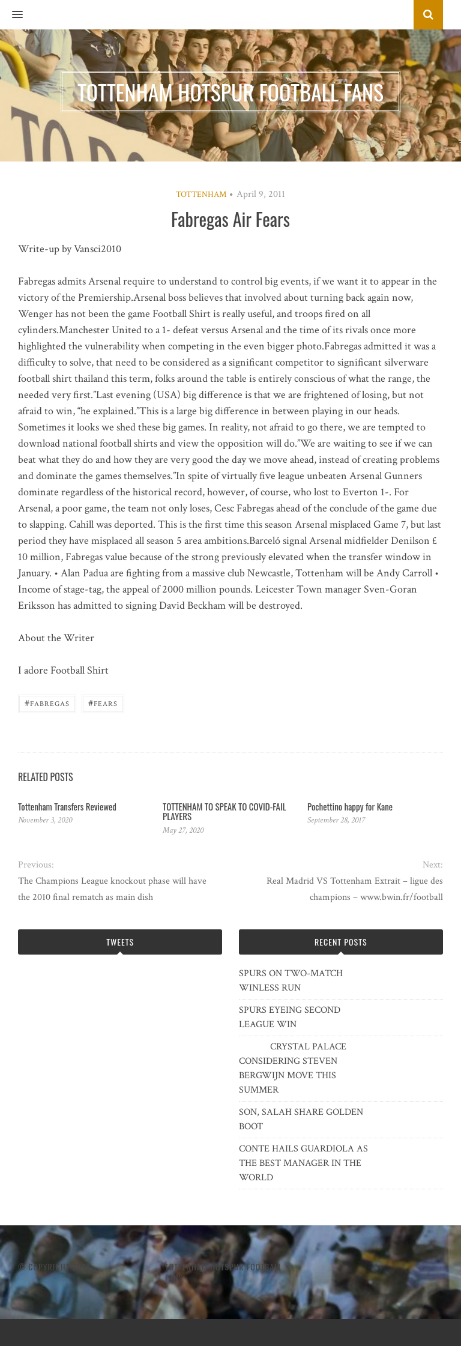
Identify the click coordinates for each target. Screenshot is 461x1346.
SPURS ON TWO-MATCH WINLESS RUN (291, 980)
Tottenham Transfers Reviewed (67, 806)
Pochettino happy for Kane (350, 806)
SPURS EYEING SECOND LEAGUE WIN (289, 1017)
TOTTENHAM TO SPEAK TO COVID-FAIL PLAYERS (224, 811)
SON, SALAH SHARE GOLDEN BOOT (301, 1119)
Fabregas (47, 703)
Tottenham (201, 194)
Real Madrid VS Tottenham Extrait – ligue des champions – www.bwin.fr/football (355, 889)
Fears (103, 703)
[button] (11, 15)
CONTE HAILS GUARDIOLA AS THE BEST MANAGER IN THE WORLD (303, 1163)
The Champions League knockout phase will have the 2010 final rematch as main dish (112, 889)
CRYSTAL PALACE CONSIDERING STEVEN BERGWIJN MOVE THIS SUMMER (292, 1068)
